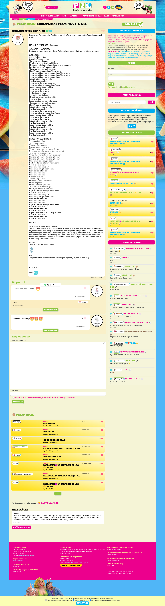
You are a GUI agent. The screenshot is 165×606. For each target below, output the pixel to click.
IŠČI (151, 102)
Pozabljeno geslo (128, 87)
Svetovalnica (53, 16)
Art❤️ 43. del (131, 343)
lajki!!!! (114, 152)
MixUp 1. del (131, 266)
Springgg (115, 212)
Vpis (111, 84)
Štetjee (126, 257)
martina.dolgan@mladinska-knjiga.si (77, 563)
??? (122, 16)
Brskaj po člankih (102, 16)
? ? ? (132, 126)
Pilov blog (24, 24)
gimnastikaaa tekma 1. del (123, 183)
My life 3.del (131, 361)
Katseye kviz (128, 305)
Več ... (58, 493)
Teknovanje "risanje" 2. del (138, 248)
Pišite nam (116, 16)
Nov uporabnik (114, 87)
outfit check (116, 203)
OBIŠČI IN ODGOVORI (21, 527)
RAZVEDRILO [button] (73, 16)
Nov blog (131, 24)
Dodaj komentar (50, 310)
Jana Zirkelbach (18, 560)
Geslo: (110, 75)
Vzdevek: (111, 68)
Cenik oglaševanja (71, 566)
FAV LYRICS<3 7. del (132, 314)
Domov (44, 16)
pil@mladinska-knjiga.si (26, 555)
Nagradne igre (88, 16)
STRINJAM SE (82, 603)
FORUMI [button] (63, 16)
